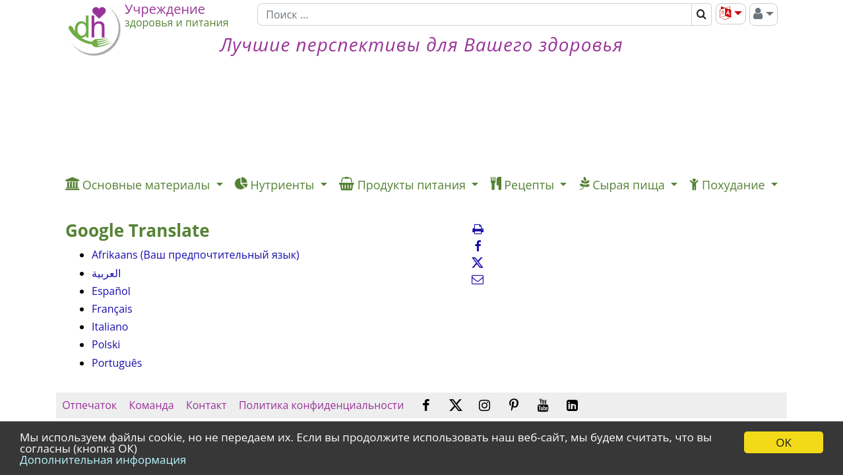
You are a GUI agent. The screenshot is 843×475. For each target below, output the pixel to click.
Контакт (206, 405)
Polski (106, 344)
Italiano (110, 326)
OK (784, 442)
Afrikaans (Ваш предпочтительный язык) (195, 254)
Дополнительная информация (103, 459)
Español (111, 291)
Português (117, 363)
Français (112, 308)
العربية (106, 273)
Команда (151, 405)
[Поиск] (474, 14)
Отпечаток (89, 405)
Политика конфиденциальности (321, 405)
